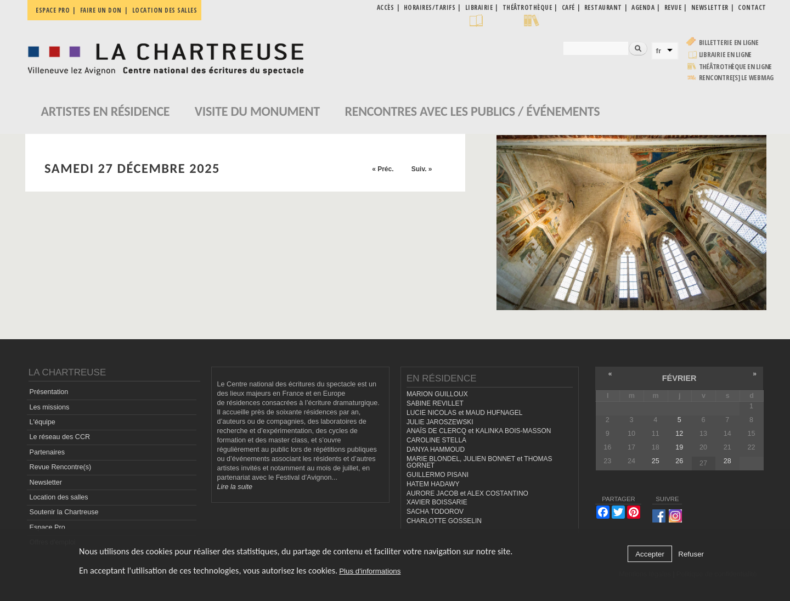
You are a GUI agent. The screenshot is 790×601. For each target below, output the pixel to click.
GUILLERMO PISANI (438, 475)
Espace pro (53, 10)
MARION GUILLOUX (437, 394)
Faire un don (101, 10)
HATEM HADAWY (433, 484)
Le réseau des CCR (60, 437)
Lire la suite (234, 487)
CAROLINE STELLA (436, 440)
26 (679, 461)
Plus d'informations (369, 571)
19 (679, 447)
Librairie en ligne (725, 54)
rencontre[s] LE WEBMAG (736, 77)
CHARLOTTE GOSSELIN (444, 521)
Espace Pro (47, 527)
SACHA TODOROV (435, 511)
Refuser (691, 554)
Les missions (50, 407)
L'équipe (42, 422)
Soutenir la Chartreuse (64, 512)
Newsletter (46, 482)
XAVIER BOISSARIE (437, 502)
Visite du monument (257, 111)
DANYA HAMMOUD (436, 449)
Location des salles (165, 10)
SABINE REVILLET (435, 403)
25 (655, 461)
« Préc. (382, 169)
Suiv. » (421, 169)
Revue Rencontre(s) (61, 467)
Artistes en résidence (105, 111)
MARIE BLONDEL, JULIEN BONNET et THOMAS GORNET (479, 462)
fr (659, 51)
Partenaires (47, 452)
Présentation (49, 392)
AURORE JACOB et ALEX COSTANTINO (467, 493)
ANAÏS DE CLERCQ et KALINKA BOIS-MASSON (479, 431)
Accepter (649, 554)
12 (679, 433)
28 (727, 461)
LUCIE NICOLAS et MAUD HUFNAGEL (465, 413)
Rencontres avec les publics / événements (472, 111)
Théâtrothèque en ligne (735, 66)
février (679, 378)
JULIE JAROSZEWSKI (440, 422)
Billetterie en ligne (729, 42)
